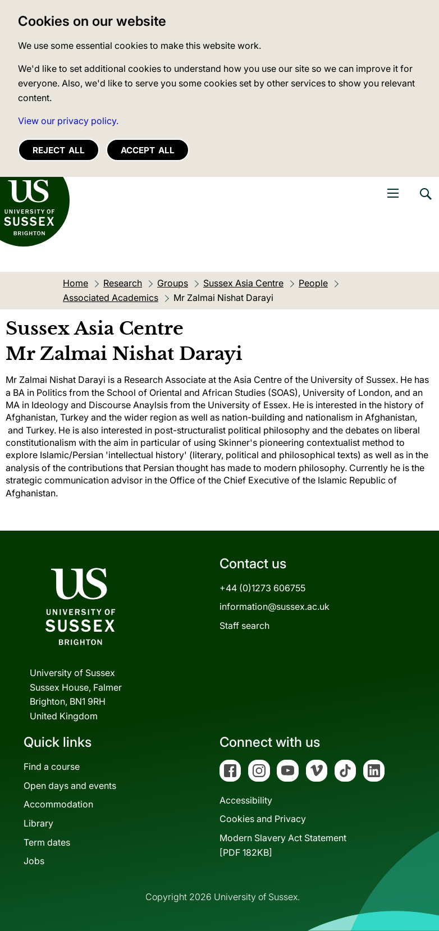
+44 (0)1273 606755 (262, 588)
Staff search (244, 625)
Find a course (52, 766)
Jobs (34, 860)
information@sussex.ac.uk (274, 606)
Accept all (148, 150)
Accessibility (245, 800)
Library (38, 823)
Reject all (59, 150)
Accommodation (58, 804)
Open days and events (70, 785)
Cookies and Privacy (262, 818)
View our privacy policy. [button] (68, 120)
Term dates (47, 842)
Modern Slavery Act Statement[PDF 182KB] (282, 845)
